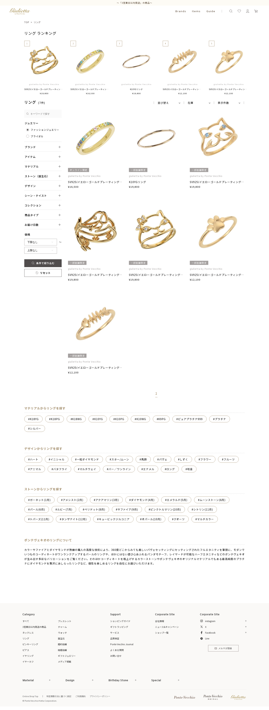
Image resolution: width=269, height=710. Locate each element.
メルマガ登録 (223, 648)
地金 (190, 469)
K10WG (141, 419)
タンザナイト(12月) (74, 519)
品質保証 (114, 638)
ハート (34, 459)
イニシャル (57, 459)
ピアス (25, 650)
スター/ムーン (120, 459)
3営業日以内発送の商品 (34, 626)
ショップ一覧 (161, 632)
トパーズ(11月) (39, 519)
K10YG (98, 419)
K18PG (55, 419)
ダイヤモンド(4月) (142, 500)
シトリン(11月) (203, 509)
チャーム (62, 626)
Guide (211, 11)
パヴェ (163, 459)
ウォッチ (62, 632)
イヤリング (28, 655)
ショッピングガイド (120, 621)
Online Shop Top (30, 696)
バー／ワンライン (120, 469)
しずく (184, 459)
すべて (25, 621)
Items (196, 11)
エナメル (148, 469)
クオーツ (179, 519)
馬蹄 (144, 459)
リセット (42, 273)
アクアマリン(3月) (107, 500)
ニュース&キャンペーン (167, 626)
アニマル (35, 469)
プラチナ (220, 419)
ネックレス (28, 632)
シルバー (35, 428)
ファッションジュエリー (45, 130)
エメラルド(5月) (177, 500)
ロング (170, 469)
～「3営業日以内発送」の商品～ (134, 2)
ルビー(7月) (64, 509)
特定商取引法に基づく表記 (59, 696)
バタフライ (60, 469)
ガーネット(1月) (40, 500)
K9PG (162, 419)
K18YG (34, 419)
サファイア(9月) (128, 509)
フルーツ (229, 459)
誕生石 (61, 638)
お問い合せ (115, 655)
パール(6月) (37, 509)
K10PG (119, 419)
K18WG (77, 419)
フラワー (205, 459)
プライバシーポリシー (100, 696)
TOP (26, 22)
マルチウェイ (88, 469)
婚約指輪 (62, 644)
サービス (114, 632)
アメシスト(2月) (73, 500)
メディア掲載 (64, 661)
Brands (180, 11)
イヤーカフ (28, 661)
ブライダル (37, 136)
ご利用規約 (80, 696)
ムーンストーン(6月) (213, 500)
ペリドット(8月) (94, 509)
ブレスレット (64, 621)
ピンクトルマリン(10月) (165, 509)
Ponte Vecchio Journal (121, 644)
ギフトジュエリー (67, 655)
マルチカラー (205, 519)
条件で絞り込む (42, 263)
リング (37, 22)
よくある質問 (117, 650)
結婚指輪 (62, 650)
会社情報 (159, 621)
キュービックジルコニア (114, 519)
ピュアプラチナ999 (190, 419)
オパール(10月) (151, 519)
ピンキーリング (30, 644)
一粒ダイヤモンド (88, 459)
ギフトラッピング (119, 626)
